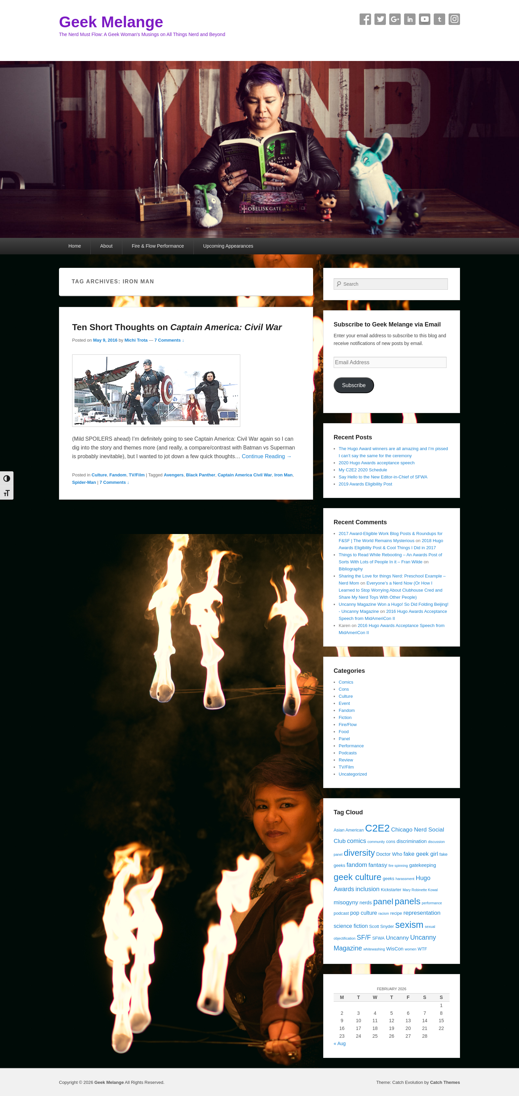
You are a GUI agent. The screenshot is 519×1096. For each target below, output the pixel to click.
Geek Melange (111, 22)
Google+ (395, 19)
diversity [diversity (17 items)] (359, 852)
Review (346, 759)
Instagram (454, 19)
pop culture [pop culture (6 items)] (363, 913)
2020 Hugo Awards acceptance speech (377, 462)
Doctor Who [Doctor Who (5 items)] (389, 854)
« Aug (340, 1043)
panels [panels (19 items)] (408, 901)
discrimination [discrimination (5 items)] (412, 841)
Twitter (380, 19)
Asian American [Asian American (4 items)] (349, 830)
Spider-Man (84, 482)
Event (344, 703)
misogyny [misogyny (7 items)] (346, 902)
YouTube (424, 19)
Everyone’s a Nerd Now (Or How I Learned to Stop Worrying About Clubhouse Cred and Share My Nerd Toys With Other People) (390, 590)
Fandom (118, 474)
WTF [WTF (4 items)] (422, 948)
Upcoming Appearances (228, 246)
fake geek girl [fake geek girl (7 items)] (420, 853)
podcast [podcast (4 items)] (341, 913)
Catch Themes (445, 1082)
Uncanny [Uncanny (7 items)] (397, 937)
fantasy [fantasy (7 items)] (377, 865)
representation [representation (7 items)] (421, 912)
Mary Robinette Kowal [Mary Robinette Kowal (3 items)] (420, 890)
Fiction (345, 717)
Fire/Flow (348, 724)
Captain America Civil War (245, 474)
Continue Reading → (267, 456)
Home (74, 246)
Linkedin (410, 19)
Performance (351, 745)
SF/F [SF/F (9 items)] (364, 937)
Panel (344, 738)
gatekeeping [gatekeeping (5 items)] (422, 865)
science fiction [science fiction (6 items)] (351, 926)
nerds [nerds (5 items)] (366, 902)
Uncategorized (353, 774)
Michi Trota (136, 340)
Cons (344, 689)
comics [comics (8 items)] (356, 840)
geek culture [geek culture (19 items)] (357, 877)
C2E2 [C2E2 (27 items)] (377, 828)
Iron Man (283, 474)
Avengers (174, 474)
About (106, 246)
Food (344, 731)
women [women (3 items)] (410, 949)
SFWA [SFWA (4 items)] (378, 938)
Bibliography (351, 568)
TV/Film (137, 474)
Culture (99, 474)
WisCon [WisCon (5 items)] (394, 948)
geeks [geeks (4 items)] (388, 878)
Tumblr (439, 19)
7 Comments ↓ (169, 340)
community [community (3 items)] (376, 842)
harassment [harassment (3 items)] (405, 879)
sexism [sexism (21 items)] (409, 925)
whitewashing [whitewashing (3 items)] (374, 949)
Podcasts (348, 752)
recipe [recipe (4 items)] (396, 913)
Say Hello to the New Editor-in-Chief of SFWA (383, 476)
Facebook (365, 19)
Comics (346, 682)
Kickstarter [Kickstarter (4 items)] (391, 889)
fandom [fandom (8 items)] (356, 864)
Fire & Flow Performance (158, 246)
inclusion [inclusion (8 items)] (367, 889)
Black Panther (200, 474)
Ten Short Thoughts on (177, 327)
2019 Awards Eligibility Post (365, 484)
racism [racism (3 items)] (383, 913)
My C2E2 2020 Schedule (363, 469)
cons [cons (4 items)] (390, 841)
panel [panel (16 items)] (383, 901)
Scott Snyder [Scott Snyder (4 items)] (381, 926)
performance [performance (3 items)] (432, 903)
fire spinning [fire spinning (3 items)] (398, 866)
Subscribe (354, 385)
